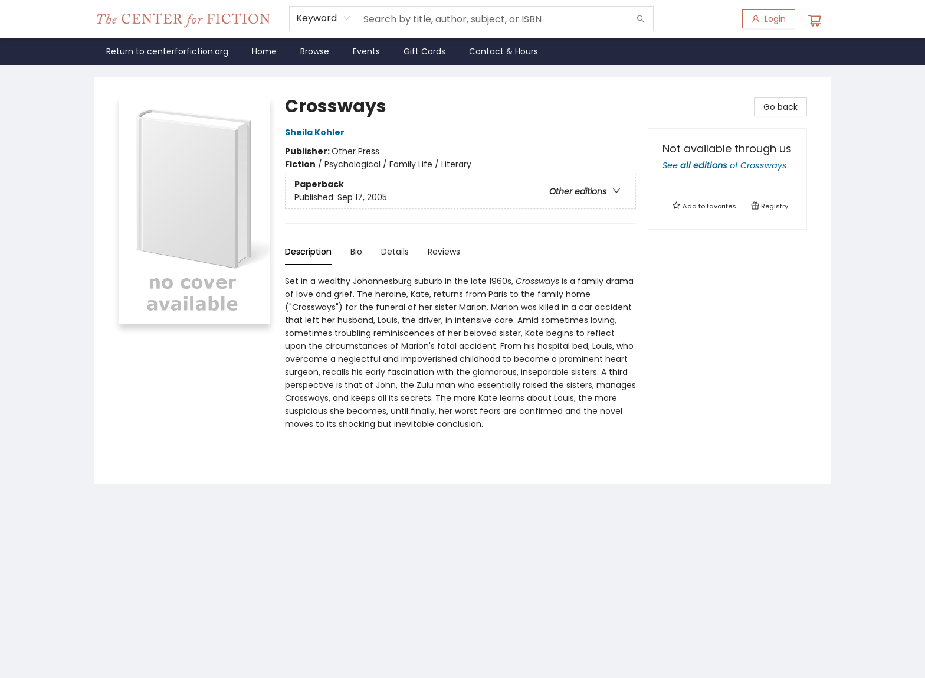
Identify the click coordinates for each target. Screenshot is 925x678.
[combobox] (323, 18)
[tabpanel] (460, 366)
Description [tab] (308, 251)
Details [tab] (395, 251)
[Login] (768, 18)
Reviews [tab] (444, 251)
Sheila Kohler (316, 132)
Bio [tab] (356, 251)
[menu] (462, 51)
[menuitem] (167, 51)
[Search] (640, 19)
